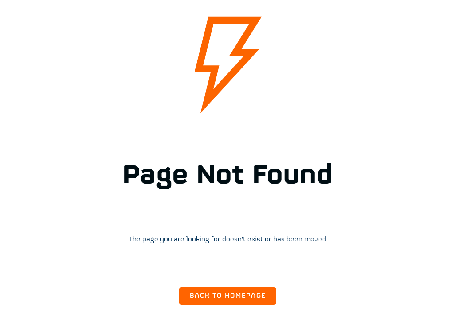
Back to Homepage (228, 296)
